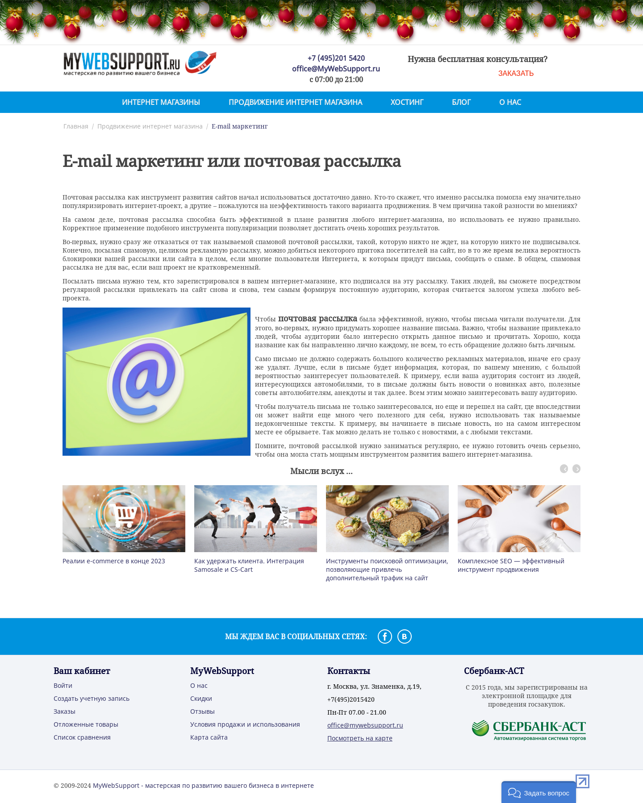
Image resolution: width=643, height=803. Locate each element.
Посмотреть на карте (359, 738)
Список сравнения (82, 737)
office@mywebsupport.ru (365, 725)
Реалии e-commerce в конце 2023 (114, 561)
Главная (75, 126)
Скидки (201, 698)
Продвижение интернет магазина (295, 102)
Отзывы (202, 711)
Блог (461, 102)
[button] (538, 792)
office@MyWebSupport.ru (336, 69)
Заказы (64, 711)
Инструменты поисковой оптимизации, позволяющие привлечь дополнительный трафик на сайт (387, 569)
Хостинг (407, 102)
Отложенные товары (86, 724)
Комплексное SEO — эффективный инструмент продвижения (511, 565)
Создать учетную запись (91, 698)
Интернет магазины (161, 102)
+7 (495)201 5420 (336, 58)
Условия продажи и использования (245, 724)
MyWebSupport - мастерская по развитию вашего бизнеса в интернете (203, 785)
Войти (63, 685)
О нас (510, 102)
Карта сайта (209, 737)
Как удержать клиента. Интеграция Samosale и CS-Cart (249, 565)
